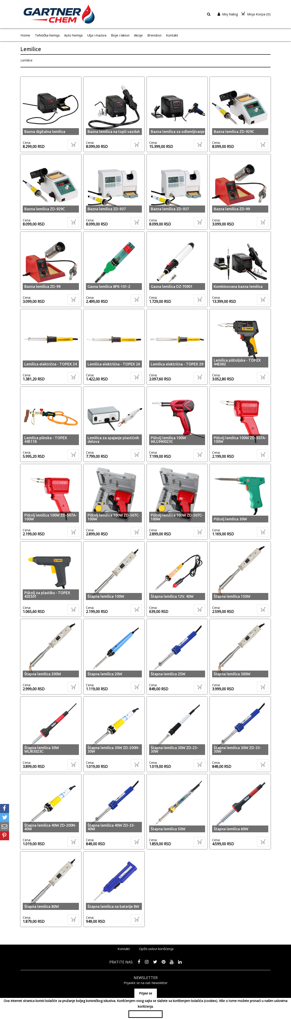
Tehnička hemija (47, 35)
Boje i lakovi (120, 35)
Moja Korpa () (256, 14)
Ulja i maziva (96, 35)
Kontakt (172, 35)
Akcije (138, 35)
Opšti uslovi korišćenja (156, 935)
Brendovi (154, 35)
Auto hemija (73, 35)
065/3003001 (199, 989)
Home (25, 35)
